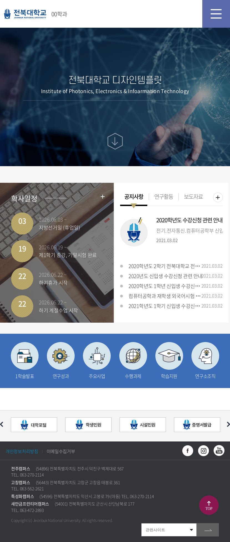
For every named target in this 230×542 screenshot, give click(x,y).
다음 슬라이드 (228, 424)
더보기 (218, 197)
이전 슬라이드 (1, 424)
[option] (34, 426)
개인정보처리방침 (22, 451)
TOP (208, 509)
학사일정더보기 (102, 196)
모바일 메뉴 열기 (216, 14)
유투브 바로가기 (218, 450)
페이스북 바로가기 (187, 450)
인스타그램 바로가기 (203, 450)
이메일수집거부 (61, 451)
